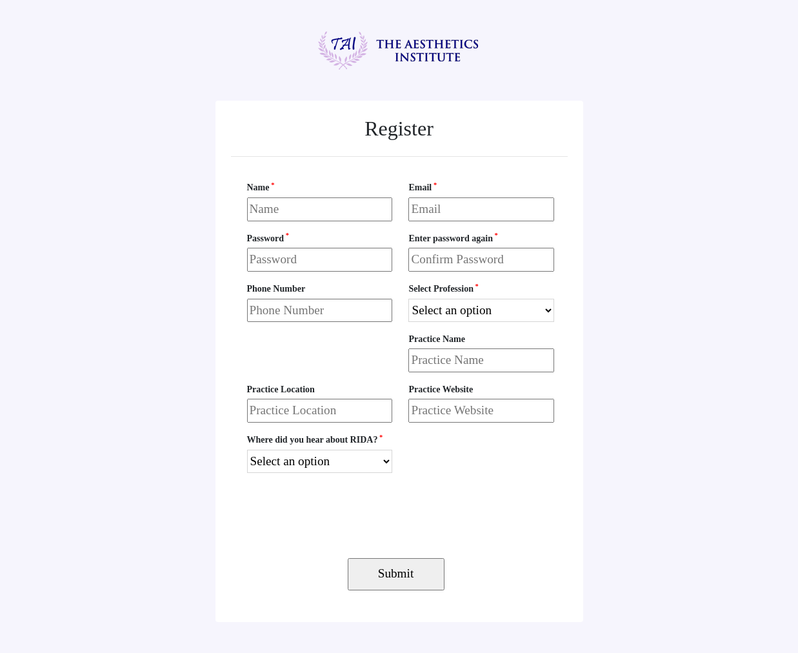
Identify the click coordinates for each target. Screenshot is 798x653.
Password (268, 237)
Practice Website (440, 389)
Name (261, 186)
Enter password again (452, 237)
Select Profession (443, 288)
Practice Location (281, 389)
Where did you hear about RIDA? (315, 439)
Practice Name (436, 339)
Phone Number (276, 289)
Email (422, 186)
